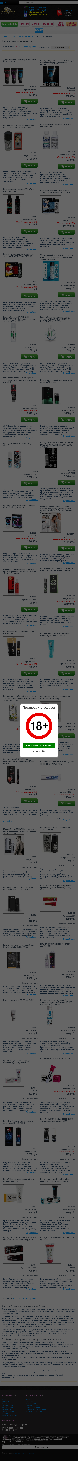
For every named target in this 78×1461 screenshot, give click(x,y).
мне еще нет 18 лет (39, 751)
